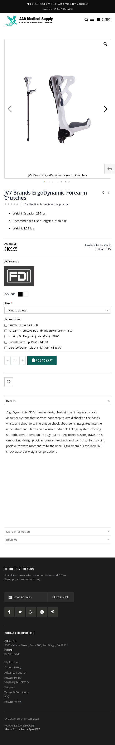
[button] (105, 47)
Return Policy (12, 701)
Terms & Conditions (16, 692)
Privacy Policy (12, 678)
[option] (20, 294)
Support (9, 687)
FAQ (6, 696)
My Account (11, 662)
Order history (12, 667)
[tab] (57, 401)
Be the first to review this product (47, 204)
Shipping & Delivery (16, 682)
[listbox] (23, 295)
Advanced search (15, 672)
